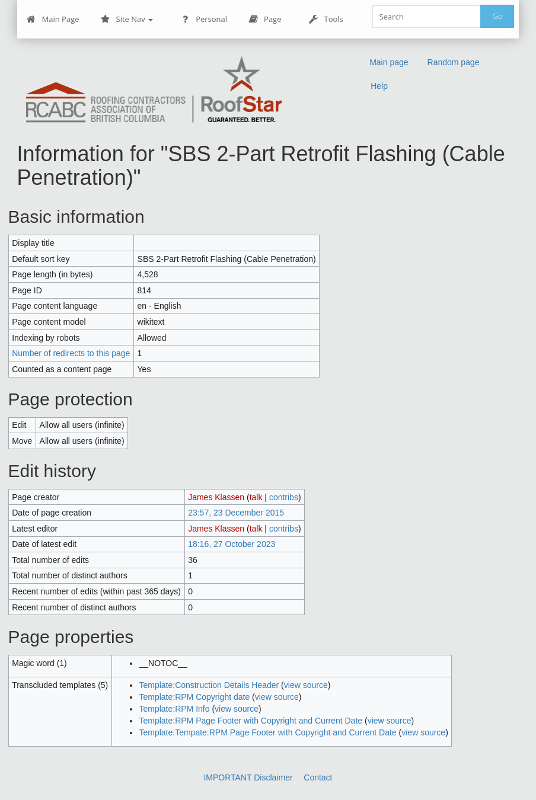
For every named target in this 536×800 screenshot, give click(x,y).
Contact (318, 777)
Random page (453, 62)
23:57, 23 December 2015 (236, 512)
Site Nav (127, 19)
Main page (388, 62)
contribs (283, 497)
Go (497, 16)
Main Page (53, 19)
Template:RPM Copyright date (194, 697)
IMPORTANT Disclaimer (247, 777)
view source (306, 685)
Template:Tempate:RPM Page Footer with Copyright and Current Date (267, 732)
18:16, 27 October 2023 (231, 544)
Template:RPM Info (174, 708)
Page (264, 19)
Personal (203, 19)
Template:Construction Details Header (209, 685)
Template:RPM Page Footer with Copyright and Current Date (250, 720)
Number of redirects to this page (71, 353)
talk (256, 497)
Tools (325, 19)
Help (379, 86)
